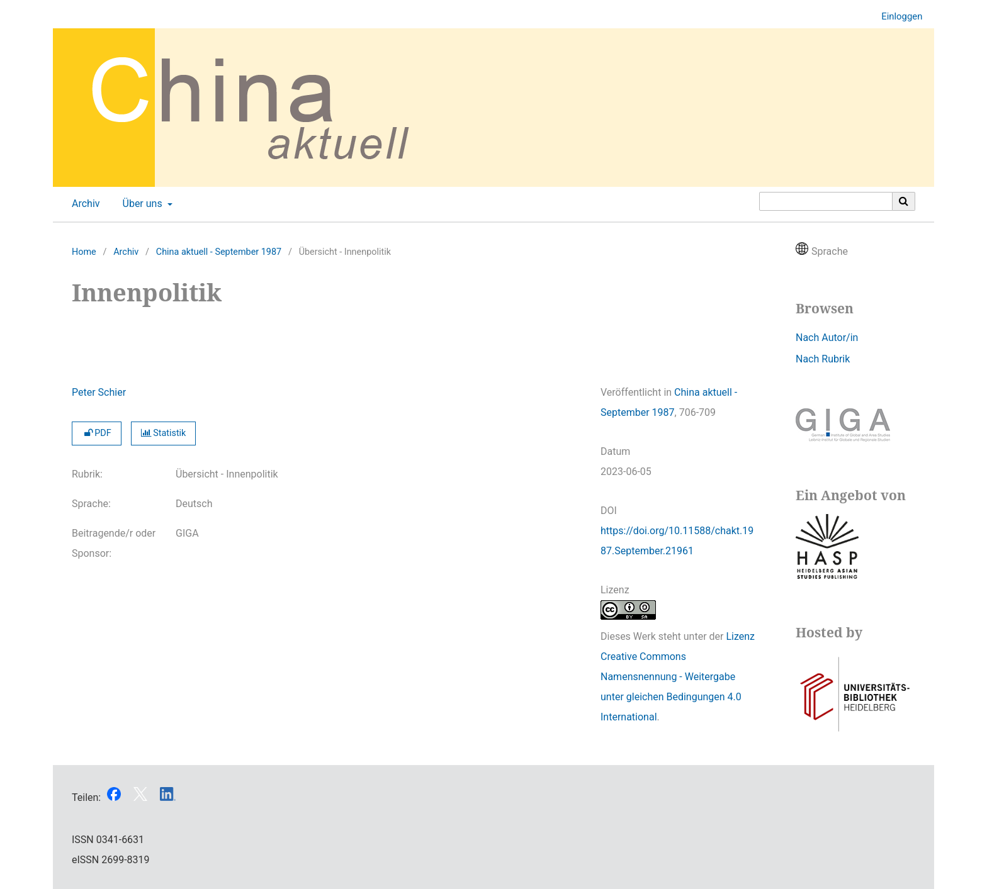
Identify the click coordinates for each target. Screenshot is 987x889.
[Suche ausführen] (904, 201)
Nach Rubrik (823, 359)
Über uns (141, 204)
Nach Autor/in (827, 338)
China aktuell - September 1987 (218, 252)
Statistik (163, 433)
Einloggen (897, 16)
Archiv (83, 204)
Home (84, 252)
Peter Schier (99, 392)
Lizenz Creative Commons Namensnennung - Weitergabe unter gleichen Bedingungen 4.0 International (678, 676)
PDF (96, 433)
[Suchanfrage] (826, 201)
